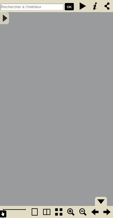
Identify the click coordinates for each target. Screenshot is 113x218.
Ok (69, 7)
